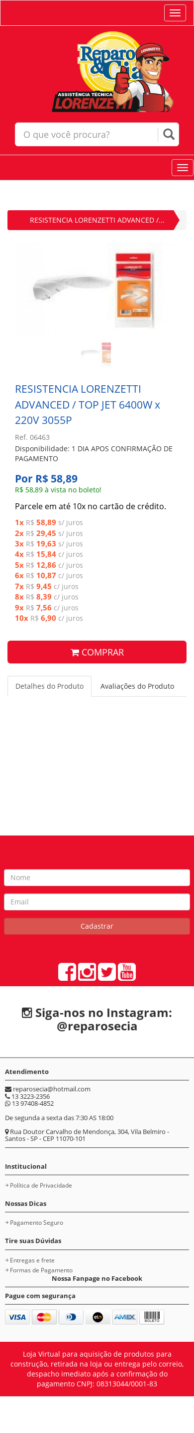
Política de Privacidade (41, 1185)
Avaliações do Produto (137, 686)
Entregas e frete (32, 1260)
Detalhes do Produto (49, 686)
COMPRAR (97, 652)
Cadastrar (97, 926)
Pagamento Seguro (36, 1222)
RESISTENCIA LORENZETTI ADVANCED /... (97, 220)
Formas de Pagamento (41, 1270)
